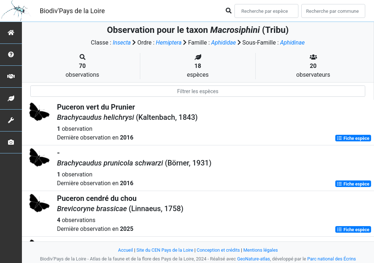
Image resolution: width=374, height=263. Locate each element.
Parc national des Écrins (332, 259)
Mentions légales (262, 250)
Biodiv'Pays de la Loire (72, 11)
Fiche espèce (353, 138)
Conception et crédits (218, 250)
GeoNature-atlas (253, 259)
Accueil (123, 250)
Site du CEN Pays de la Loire (164, 250)
